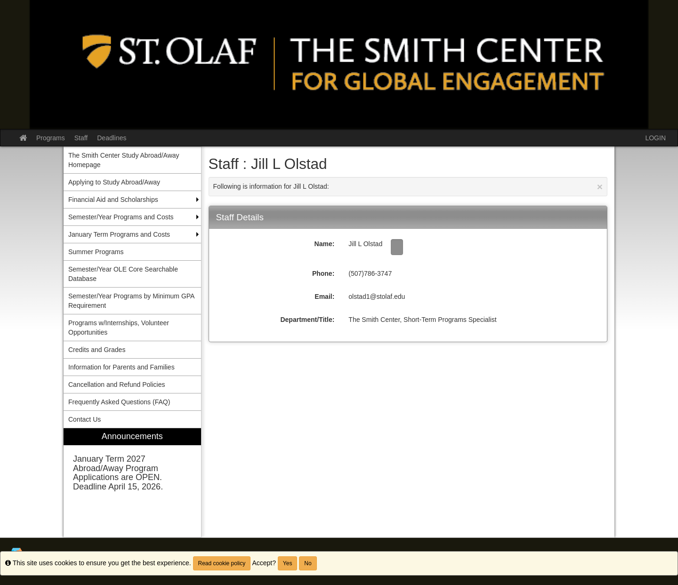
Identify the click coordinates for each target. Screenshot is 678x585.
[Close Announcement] (600, 187)
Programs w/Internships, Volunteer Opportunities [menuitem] (118, 327)
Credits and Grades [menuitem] (96, 349)
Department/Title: (307, 319)
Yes (287, 563)
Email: (324, 296)
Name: (325, 244)
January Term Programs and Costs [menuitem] (119, 234)
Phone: (323, 273)
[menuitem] (132, 482)
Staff (81, 138)
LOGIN (655, 138)
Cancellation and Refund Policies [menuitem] (116, 384)
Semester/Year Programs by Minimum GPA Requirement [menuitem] (131, 300)
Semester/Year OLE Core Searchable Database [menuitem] (123, 273)
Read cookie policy (222, 563)
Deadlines (111, 138)
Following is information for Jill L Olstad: (408, 186)
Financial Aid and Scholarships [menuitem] (113, 199)
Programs (50, 138)
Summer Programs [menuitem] (95, 252)
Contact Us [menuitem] (84, 419)
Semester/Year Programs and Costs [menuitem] (121, 217)
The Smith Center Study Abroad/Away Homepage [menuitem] (123, 160)
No (307, 563)
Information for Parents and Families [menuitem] (121, 367)
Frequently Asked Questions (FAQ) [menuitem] (119, 402)
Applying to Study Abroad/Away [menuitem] (114, 182)
